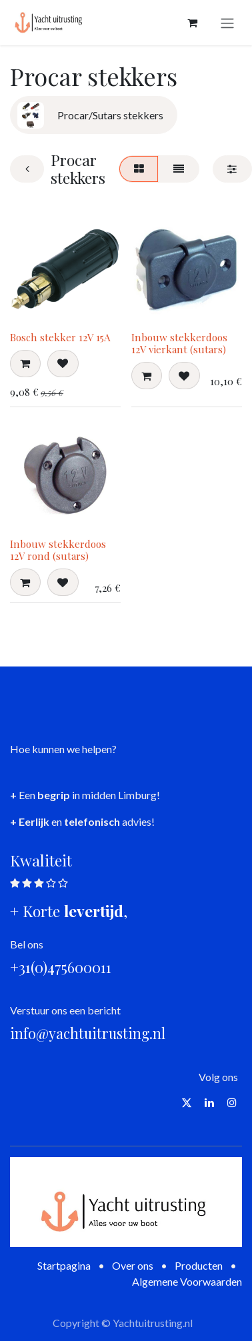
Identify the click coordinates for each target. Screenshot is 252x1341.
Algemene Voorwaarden (187, 1281)
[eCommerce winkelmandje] (192, 23)
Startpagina (64, 1265)
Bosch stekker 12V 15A (60, 337)
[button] (25, 363)
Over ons (132, 1265)
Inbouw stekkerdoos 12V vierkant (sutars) (179, 343)
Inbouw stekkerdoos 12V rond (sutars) (58, 550)
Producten (199, 1265)
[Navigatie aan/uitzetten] (227, 22)
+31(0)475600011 (60, 967)
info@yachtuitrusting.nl (87, 1033)
